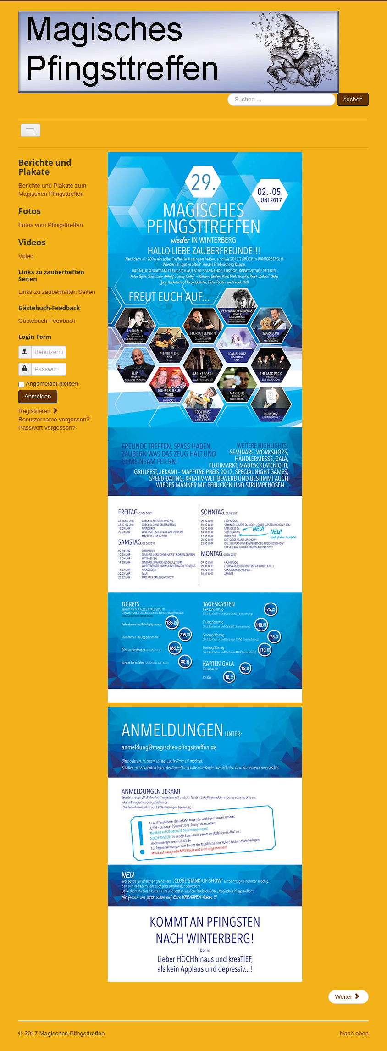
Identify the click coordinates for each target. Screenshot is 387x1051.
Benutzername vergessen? (53, 419)
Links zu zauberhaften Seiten (56, 291)
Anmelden (37, 396)
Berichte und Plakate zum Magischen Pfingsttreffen (52, 189)
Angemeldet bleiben (52, 383)
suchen (227, 93)
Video (25, 256)
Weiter (347, 996)
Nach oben (354, 1033)
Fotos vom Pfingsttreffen (50, 224)
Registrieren (38, 411)
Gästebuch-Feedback (46, 320)
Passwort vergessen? (46, 427)
